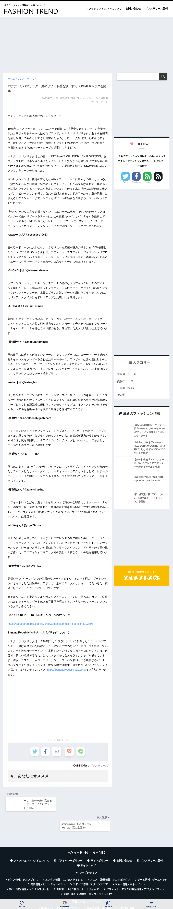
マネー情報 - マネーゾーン (130, 866)
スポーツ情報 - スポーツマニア (90, 866)
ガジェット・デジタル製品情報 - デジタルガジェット (136, 871)
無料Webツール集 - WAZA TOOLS (60, 890)
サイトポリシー (99, 842)
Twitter (125, 182)
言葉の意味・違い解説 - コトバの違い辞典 (110, 890)
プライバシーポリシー (69, 842)
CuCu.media (127, 388)
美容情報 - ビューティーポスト (48, 866)
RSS (158, 182)
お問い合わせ (133, 8)
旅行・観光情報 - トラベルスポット (29, 871)
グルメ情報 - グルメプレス (23, 861)
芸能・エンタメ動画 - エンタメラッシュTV (88, 876)
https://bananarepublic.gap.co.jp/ (66, 669)
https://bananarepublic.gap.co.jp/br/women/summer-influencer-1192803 (50, 623)
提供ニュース (125, 381)
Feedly (147, 182)
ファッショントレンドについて (103, 8)
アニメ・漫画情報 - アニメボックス (110, 861)
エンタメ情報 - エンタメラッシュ (64, 861)
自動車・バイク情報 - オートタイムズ (77, 871)
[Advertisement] (86, 43)
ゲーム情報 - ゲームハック (152, 861)
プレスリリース (98, 765)
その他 (121, 395)
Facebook (136, 182)
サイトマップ (88, 847)
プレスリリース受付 (156, 8)
